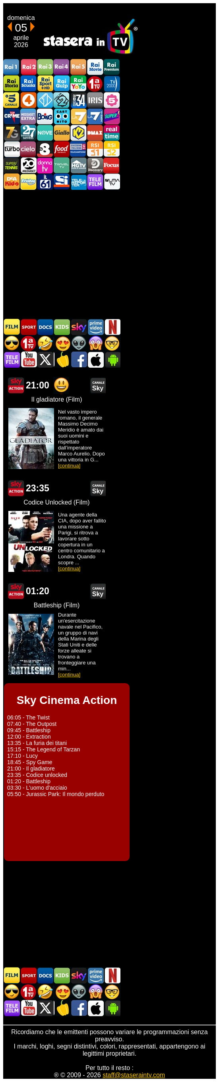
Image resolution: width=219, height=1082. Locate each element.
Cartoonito (61, 116)
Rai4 (61, 67)
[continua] (69, 466)
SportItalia (61, 181)
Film (12, 327)
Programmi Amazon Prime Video (95, 327)
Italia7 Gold (11, 132)
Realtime (111, 132)
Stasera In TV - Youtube (28, 359)
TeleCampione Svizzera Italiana (78, 149)
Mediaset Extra (28, 116)
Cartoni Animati (62, 327)
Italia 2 (61, 100)
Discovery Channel (95, 165)
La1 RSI (95, 149)
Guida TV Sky (78, 327)
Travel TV (61, 165)
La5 (111, 100)
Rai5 (78, 67)
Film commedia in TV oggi (45, 343)
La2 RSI (111, 149)
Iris (95, 100)
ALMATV (111, 181)
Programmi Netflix (112, 327)
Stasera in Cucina (62, 359)
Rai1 (11, 67)
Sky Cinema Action (16, 385)
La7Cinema (95, 116)
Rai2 (28, 67)
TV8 (45, 149)
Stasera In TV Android (112, 359)
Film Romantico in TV (62, 343)
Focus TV (111, 165)
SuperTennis (11, 165)
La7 (78, 116)
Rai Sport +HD (45, 83)
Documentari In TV (45, 327)
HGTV (78, 165)
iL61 (45, 181)
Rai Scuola (28, 83)
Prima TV (95, 83)
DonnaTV (45, 165)
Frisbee (28, 181)
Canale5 (11, 100)
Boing (45, 116)
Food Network (61, 149)
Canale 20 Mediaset (28, 165)
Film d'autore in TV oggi (112, 343)
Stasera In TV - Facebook (78, 359)
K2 (78, 132)
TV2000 (111, 83)
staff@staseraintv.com (134, 1075)
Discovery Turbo (11, 149)
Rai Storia (11, 83)
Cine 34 (78, 100)
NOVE (45, 132)
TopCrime (11, 116)
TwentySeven (28, 132)
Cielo (28, 149)
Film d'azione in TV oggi (12, 343)
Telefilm (95, 181)
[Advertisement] (109, 253)
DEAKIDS (11, 181)
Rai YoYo (78, 83)
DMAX (95, 132)
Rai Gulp (61, 83)
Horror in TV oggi (95, 343)
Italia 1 (45, 100)
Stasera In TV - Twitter (45, 359)
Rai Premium (111, 67)
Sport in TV (28, 327)
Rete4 (28, 100)
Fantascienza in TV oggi (78, 343)
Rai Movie (95, 67)
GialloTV (61, 132)
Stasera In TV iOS (95, 359)
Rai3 (45, 67)
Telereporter (78, 181)
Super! (111, 116)
